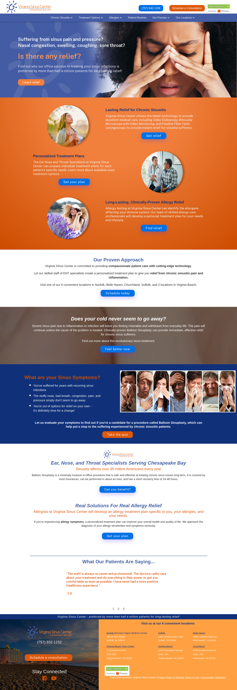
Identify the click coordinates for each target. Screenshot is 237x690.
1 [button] (113, 608)
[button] (62, 17)
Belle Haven (199, 633)
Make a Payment (216, 6)
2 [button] (118, 608)
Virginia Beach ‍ (165, 646)
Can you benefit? (117, 489)
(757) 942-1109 (151, 8)
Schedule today (118, 293)
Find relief (154, 228)
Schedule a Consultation (187, 8)
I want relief (31, 82)
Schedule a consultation (48, 657)
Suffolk (162, 633)
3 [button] (123, 608)
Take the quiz (117, 434)
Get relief (153, 136)
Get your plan (74, 182)
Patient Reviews (137, 17)
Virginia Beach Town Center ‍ (120, 646)
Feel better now (117, 349)
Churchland (199, 646)
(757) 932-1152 (49, 642)
